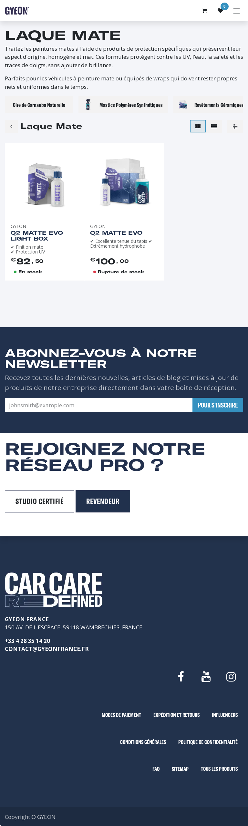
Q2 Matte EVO (116, 232)
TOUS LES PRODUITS (219, 768)
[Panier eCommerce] (204, 10)
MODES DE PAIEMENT (121, 714)
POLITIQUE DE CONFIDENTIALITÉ (208, 741)
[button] (217, 405)
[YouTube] (206, 677)
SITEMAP (180, 768)
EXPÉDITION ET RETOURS (176, 714)
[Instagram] (231, 677)
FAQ (156, 768)
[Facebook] (180, 677)
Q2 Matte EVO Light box (37, 235)
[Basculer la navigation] (236, 11)
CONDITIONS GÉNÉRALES (143, 741)
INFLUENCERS (225, 714)
